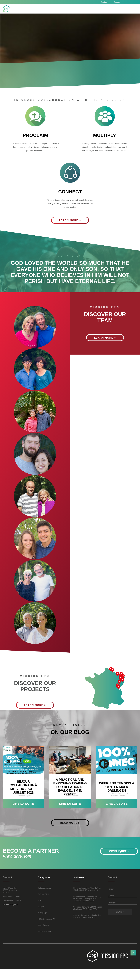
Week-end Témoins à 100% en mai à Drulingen (116, 787)
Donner (117, 2)
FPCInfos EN (43, 926)
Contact (104, 2)
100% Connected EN (46, 919)
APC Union (42, 913)
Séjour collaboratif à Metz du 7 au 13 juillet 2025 (23, 787)
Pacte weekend (44, 932)
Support (41, 907)
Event (40, 901)
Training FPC (43, 894)
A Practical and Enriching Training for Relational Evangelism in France (70, 787)
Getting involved (44, 888)
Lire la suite (23, 804)
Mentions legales (10, 905)
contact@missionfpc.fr (12, 901)
